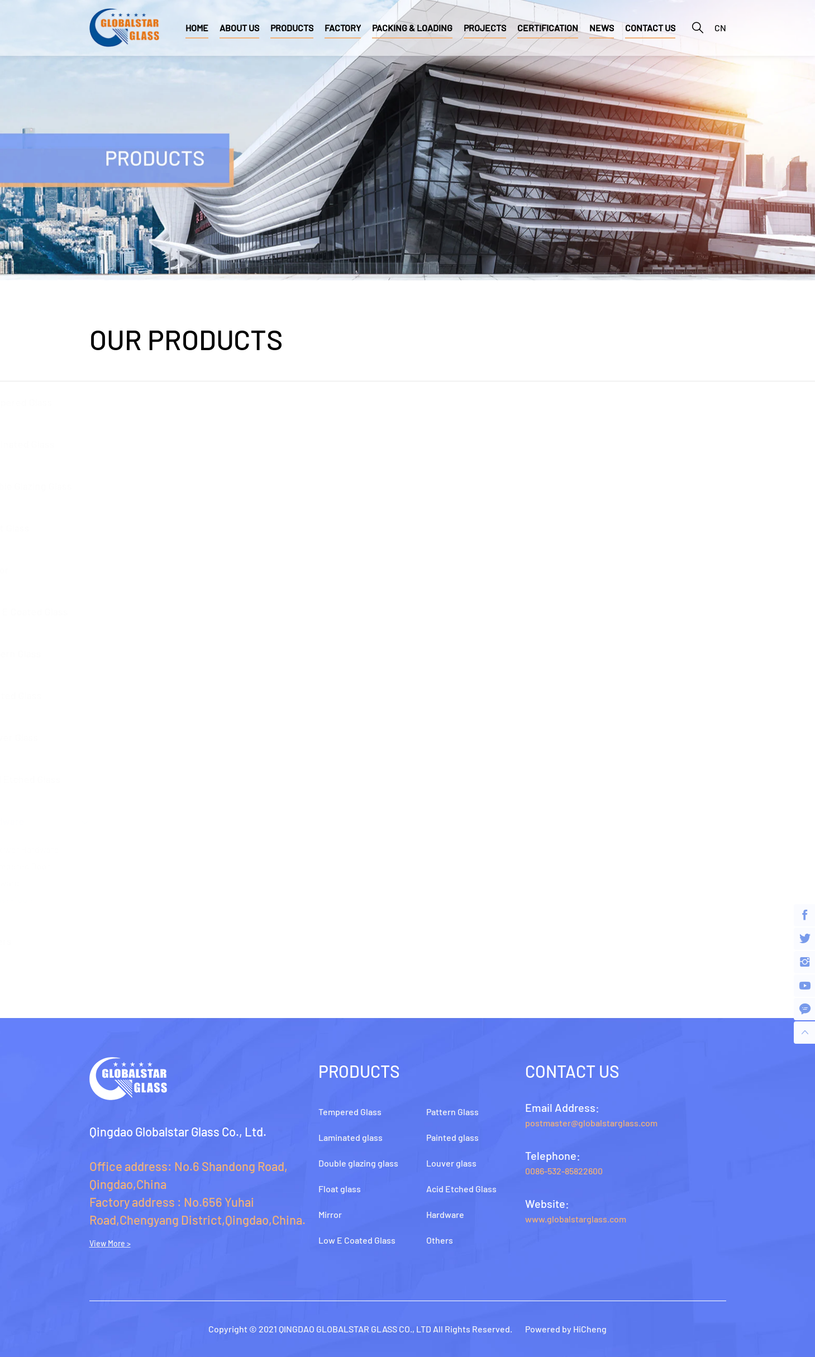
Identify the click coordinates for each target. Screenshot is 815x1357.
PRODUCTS (291, 27)
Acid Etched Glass (126, 779)
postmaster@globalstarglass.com (591, 1122)
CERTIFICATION (547, 27)
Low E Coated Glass (130, 611)
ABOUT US (239, 27)
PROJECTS (485, 27)
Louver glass (115, 737)
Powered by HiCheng (566, 1328)
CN (720, 27)
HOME (196, 27)
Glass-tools (117, 899)
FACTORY (343, 27)
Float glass (111, 528)
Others (102, 941)
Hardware (108, 821)
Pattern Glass (117, 653)
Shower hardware (130, 849)
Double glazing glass (132, 486)
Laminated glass (123, 444)
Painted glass (117, 695)
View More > (110, 1244)
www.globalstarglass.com (575, 1218)
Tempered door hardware (121, 874)
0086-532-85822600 (564, 1170)
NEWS (601, 27)
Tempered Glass (122, 402)
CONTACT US (650, 27)
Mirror (101, 569)
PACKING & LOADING (412, 27)
